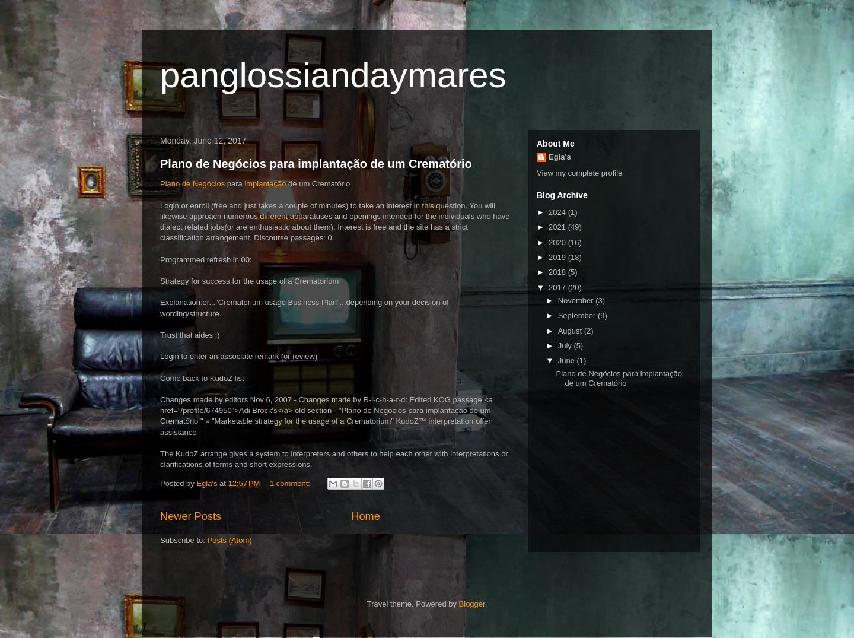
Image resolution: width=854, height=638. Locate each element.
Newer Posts (190, 516)
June (567, 360)
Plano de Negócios (192, 183)
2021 (558, 227)
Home (365, 516)
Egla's (560, 157)
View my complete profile (579, 173)
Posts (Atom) (230, 540)
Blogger (472, 603)
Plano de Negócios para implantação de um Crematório (316, 163)
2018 (558, 272)
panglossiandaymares (333, 75)
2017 (558, 287)
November (577, 300)
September (578, 315)
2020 (558, 242)
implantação (264, 183)
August (571, 330)
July (566, 345)
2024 (558, 212)
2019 (558, 257)
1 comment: (291, 483)
